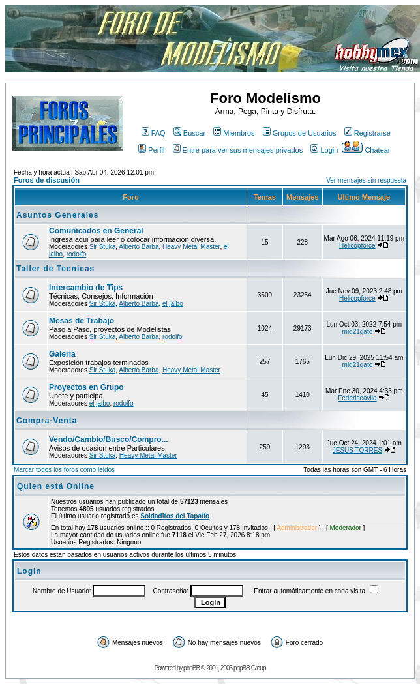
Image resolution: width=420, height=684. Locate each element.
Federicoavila (357, 398)
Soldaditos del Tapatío (174, 516)
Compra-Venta (46, 420)
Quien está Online (56, 486)
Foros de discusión (47, 180)
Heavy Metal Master (191, 246)
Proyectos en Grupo (86, 387)
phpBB (191, 668)
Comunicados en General (96, 230)
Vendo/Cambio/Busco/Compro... (108, 439)
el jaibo (172, 303)
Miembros (233, 133)
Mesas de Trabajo (81, 320)
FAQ (154, 133)
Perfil (151, 150)
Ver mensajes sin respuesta (366, 180)
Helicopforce (357, 245)
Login (324, 150)
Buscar (189, 133)
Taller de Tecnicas (55, 268)
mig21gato (357, 331)
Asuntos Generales (57, 215)
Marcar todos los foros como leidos (64, 469)
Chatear (366, 150)
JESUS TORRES (357, 450)
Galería (62, 354)
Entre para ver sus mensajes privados (238, 150)
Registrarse (367, 133)
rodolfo (77, 254)
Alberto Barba (138, 246)
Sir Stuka (102, 246)
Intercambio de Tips (86, 287)
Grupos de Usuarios (300, 133)
